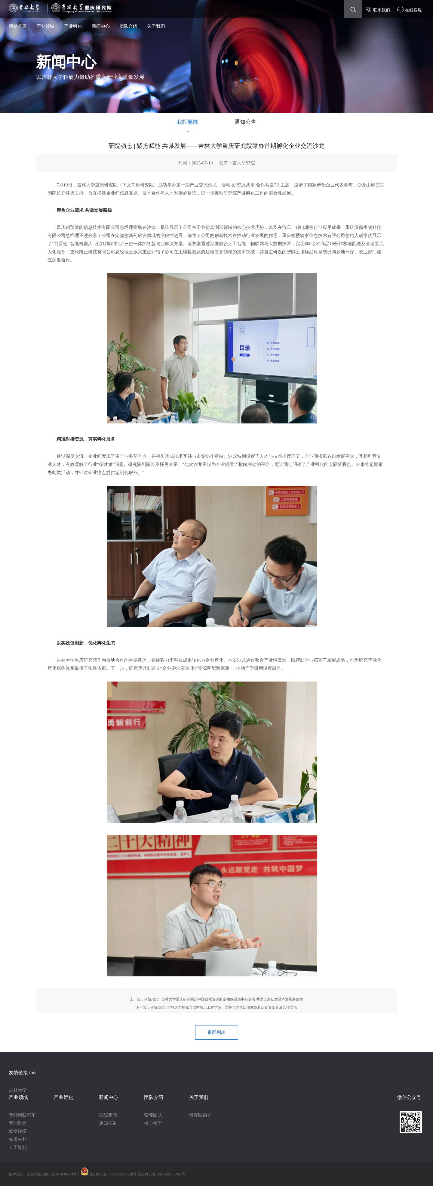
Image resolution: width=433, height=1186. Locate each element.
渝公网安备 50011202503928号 (109, 1174)
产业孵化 (73, 26)
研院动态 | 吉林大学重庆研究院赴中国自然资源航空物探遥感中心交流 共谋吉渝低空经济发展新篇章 (223, 999)
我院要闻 (187, 122)
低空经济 (18, 1131)
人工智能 (18, 1147)
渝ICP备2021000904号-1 (61, 1174)
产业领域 (45, 26)
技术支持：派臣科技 (25, 1174)
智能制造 (18, 1123)
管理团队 (153, 1115)
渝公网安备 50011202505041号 (162, 1174)
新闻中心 (101, 26)
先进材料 (18, 1139)
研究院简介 (200, 1115)
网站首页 (18, 26)
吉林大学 (18, 1090)
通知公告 (245, 122)
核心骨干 (153, 1123)
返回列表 (216, 1032)
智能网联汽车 (22, 1115)
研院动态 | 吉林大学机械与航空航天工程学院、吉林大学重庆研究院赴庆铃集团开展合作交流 (223, 1007)
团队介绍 (128, 26)
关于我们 (156, 26)
